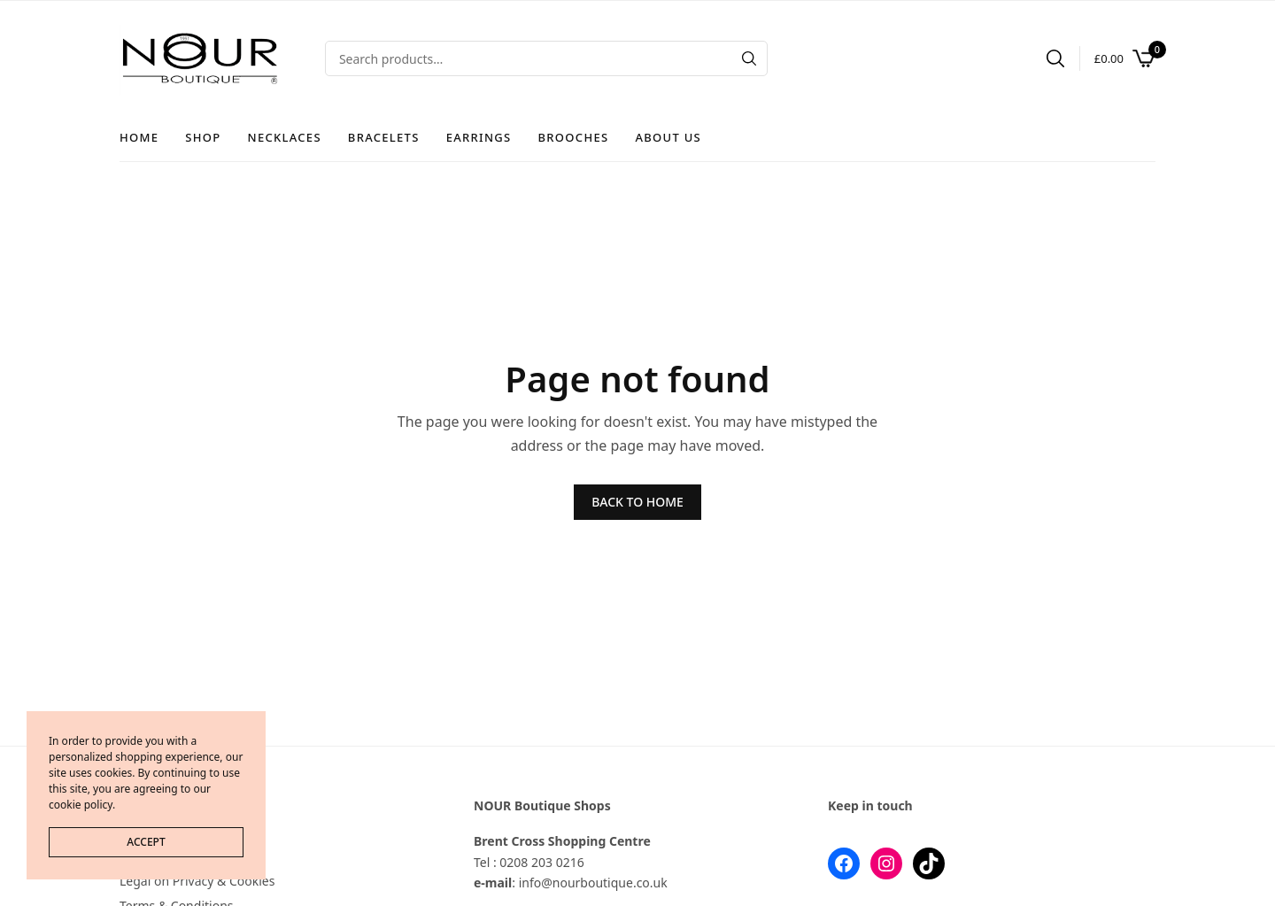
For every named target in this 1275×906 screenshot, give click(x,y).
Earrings (479, 137)
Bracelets (384, 137)
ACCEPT (146, 841)
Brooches (573, 137)
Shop (202, 137)
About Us (668, 137)
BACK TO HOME (637, 501)
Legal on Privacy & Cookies (197, 880)
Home (139, 137)
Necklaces (284, 137)
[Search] (749, 58)
